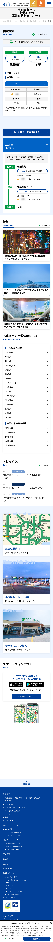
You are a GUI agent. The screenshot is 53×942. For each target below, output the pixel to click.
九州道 (8, 418)
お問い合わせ (8, 873)
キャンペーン (10, 820)
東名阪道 (9, 400)
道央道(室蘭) (14, 58)
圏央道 (8, 361)
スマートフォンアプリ (13, 835)
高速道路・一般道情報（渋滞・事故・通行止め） (23, 798)
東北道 (8, 370)
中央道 (8, 357)
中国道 (8, 413)
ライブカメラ (10, 804)
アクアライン (11, 383)
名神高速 (9, 405)
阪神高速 (9, 437)
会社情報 (7, 864)
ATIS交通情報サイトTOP (10, 21)
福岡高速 (9, 441)
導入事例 (7, 854)
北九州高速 (10, 445)
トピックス (9, 814)
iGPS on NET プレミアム (14, 892)
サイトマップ (8, 916)
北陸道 (8, 392)
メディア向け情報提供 (13, 894)
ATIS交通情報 (10, 829)
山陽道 (8, 409)
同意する (36, 939)
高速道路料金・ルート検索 (15, 807)
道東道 (38, 58)
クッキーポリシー (12, 938)
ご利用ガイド (10, 898)
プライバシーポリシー (11, 919)
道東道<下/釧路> (32, 191)
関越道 (8, 374)
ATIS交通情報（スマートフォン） (17, 880)
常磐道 (8, 379)
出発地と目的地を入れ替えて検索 (26, 42)
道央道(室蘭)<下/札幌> (32, 171)
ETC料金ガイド (40, 34)
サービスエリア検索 (12, 811)
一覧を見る (46, 225)
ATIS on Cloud (10, 886)
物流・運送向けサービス (14, 846)
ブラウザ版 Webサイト (13, 832)
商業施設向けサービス (13, 844)
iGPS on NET (10, 889)
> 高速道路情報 (23, 21)
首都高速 (9, 428)
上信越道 (9, 387)
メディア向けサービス (13, 849)
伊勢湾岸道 (10, 396)
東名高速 (9, 353)
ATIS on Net (10, 883)
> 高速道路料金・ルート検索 (37, 21)
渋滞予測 (8, 801)
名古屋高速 (10, 432)
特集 (6, 817)
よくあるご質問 (11, 877)
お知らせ (7, 859)
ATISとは (8, 868)
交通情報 (7, 794)
